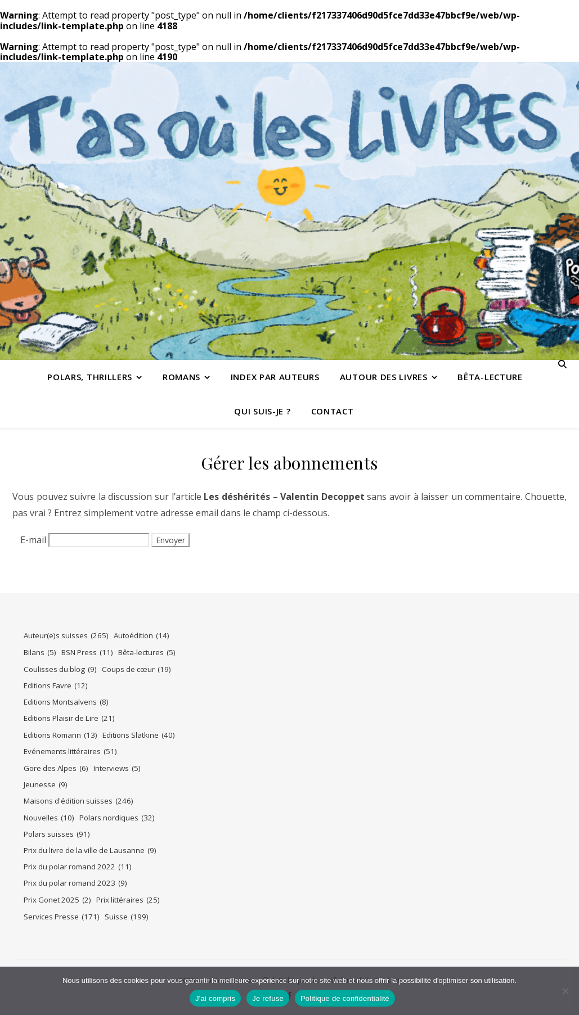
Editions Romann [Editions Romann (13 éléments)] (60, 735)
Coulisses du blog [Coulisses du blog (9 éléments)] (60, 669)
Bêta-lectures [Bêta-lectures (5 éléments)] (147, 652)
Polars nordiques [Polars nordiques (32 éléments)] (117, 818)
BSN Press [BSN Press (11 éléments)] (87, 652)
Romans (181, 376)
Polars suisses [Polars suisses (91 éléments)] (57, 834)
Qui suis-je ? (262, 411)
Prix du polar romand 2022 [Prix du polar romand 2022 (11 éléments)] (78, 867)
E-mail (33, 540)
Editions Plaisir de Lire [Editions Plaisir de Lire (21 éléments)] (69, 718)
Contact (332, 411)
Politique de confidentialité (344, 998)
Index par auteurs (275, 376)
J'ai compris (215, 998)
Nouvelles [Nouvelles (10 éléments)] (49, 818)
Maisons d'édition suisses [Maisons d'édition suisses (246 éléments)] (78, 801)
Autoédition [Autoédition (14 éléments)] (141, 636)
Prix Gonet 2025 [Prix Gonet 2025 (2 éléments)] (57, 900)
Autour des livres (384, 376)
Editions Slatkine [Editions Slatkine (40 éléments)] (138, 735)
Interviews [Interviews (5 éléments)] (117, 768)
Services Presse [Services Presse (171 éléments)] (62, 917)
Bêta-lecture (489, 376)
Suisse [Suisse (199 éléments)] (127, 917)
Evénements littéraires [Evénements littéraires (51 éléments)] (70, 751)
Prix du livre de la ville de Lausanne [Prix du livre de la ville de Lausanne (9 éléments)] (90, 850)
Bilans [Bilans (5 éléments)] (40, 652)
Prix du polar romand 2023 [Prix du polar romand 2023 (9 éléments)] (75, 883)
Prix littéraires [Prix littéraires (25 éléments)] (128, 900)
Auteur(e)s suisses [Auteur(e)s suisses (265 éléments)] (66, 636)
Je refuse (268, 998)
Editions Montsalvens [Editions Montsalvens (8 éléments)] (66, 702)
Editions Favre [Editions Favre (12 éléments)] (56, 686)
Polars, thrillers (89, 376)
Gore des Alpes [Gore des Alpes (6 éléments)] (56, 768)
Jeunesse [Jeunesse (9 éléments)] (46, 785)
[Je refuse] (565, 990)
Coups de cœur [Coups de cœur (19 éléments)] (136, 669)
